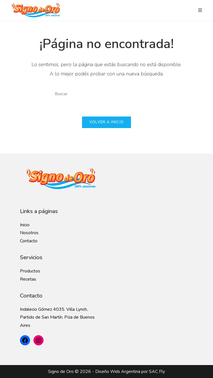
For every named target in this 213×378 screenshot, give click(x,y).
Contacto (28, 241)
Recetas (28, 279)
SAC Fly (157, 371)
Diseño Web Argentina (117, 371)
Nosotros (29, 233)
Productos (30, 271)
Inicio (25, 225)
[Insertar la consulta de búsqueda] (106, 93)
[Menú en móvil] (200, 10)
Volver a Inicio (106, 122)
